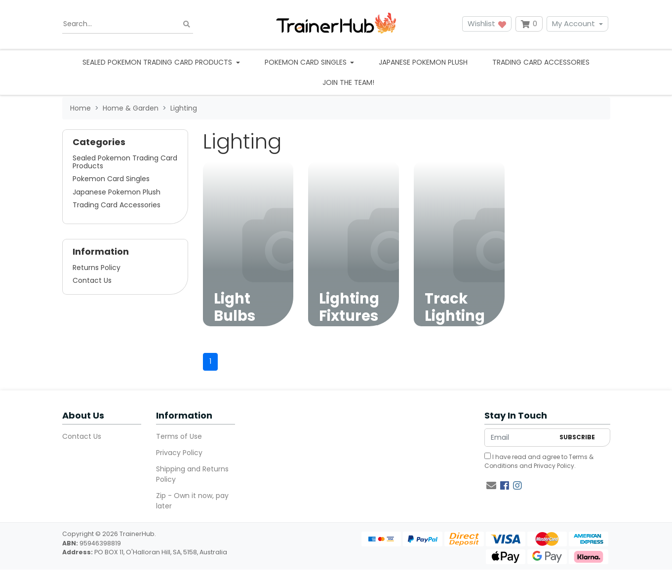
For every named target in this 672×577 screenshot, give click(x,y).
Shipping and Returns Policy (192, 474)
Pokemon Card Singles (111, 179)
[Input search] (127, 24)
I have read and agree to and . (538, 461)
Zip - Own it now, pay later (192, 501)
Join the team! (348, 82)
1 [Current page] (210, 361)
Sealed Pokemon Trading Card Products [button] (158, 62)
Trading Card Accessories (541, 62)
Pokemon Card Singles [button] (307, 62)
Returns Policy (96, 267)
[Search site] (186, 24)
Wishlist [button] (487, 23)
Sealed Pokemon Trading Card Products (125, 162)
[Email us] (491, 486)
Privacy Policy (179, 453)
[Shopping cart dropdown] (529, 24)
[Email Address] (519, 437)
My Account (573, 23)
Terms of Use (179, 436)
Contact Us (92, 280)
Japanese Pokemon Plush (423, 62)
